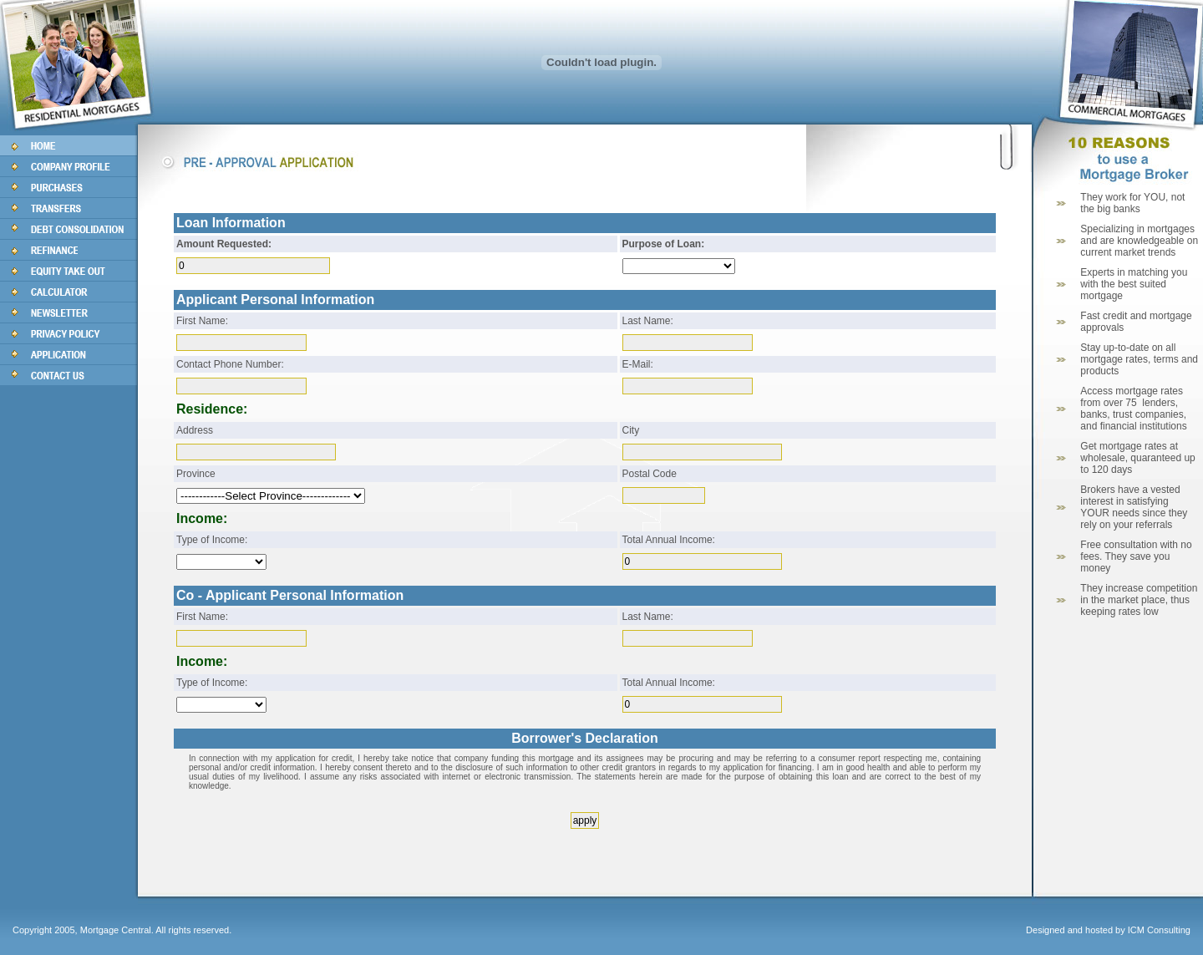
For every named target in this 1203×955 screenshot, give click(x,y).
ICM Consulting (1159, 930)
